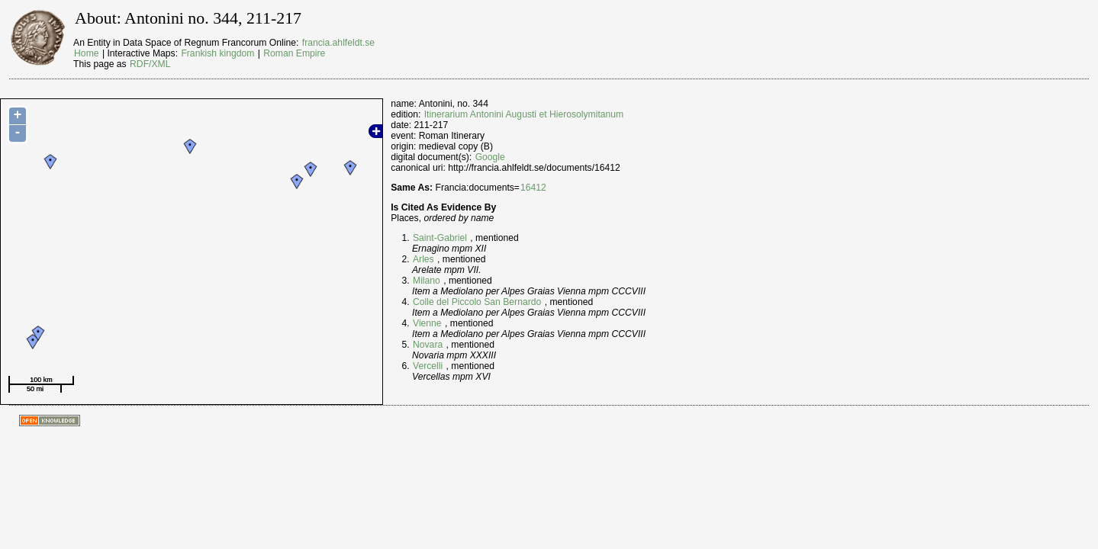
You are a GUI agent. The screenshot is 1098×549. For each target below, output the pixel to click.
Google (490, 157)
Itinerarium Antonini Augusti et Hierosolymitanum (523, 114)
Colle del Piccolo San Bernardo (477, 302)
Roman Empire (294, 53)
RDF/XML (150, 64)
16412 (533, 187)
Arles (423, 259)
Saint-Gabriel (440, 238)
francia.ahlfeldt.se (338, 42)
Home (86, 53)
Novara (428, 344)
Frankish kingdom (217, 53)
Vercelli (428, 366)
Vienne (427, 323)
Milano (426, 280)
